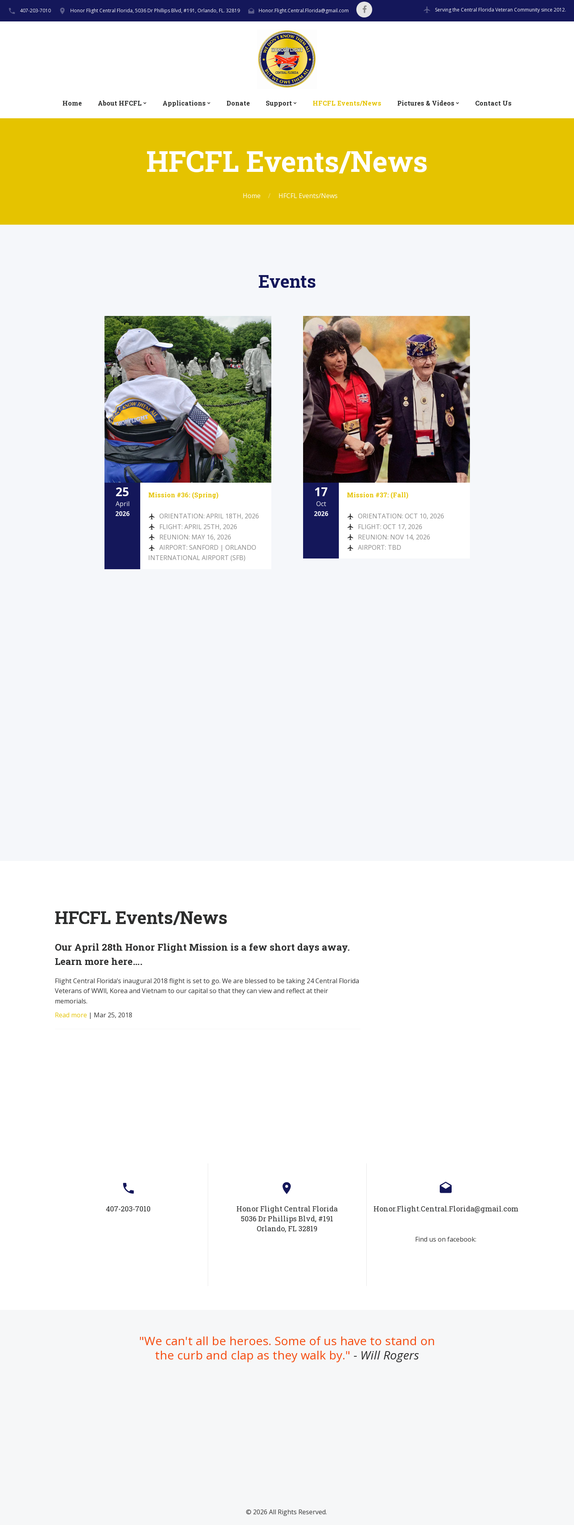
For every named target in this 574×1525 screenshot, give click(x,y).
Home (72, 103)
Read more (71, 1015)
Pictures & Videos (425, 103)
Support (279, 103)
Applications (184, 103)
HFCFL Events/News (347, 103)
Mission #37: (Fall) (377, 495)
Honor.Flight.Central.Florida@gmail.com (304, 10)
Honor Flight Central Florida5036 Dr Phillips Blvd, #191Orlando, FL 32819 (287, 1218)
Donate (238, 103)
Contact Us (493, 103)
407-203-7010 (35, 10)
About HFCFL (120, 103)
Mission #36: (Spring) (183, 495)
